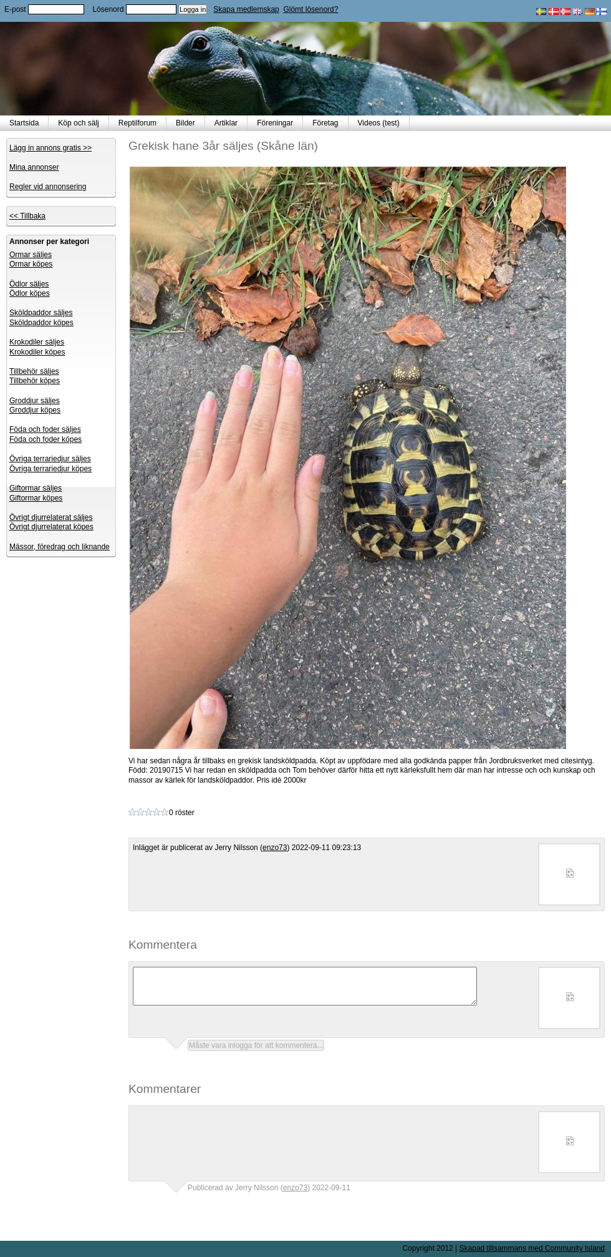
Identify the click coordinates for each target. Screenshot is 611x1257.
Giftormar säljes (35, 488)
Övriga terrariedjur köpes (50, 468)
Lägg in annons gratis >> (50, 148)
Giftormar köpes (35, 498)
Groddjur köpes (34, 410)
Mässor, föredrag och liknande (59, 546)
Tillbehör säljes (34, 371)
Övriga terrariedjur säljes (50, 458)
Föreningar (275, 123)
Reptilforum (137, 123)
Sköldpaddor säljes (40, 312)
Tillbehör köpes (34, 380)
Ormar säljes (30, 254)
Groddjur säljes (34, 400)
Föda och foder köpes (45, 439)
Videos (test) (379, 123)
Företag (325, 123)
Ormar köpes (30, 264)
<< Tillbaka (27, 216)
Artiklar (226, 123)
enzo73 (274, 847)
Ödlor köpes (29, 293)
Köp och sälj (78, 123)
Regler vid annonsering (47, 186)
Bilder (185, 123)
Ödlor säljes (29, 284)
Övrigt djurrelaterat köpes (51, 526)
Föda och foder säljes (45, 429)
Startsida (24, 123)
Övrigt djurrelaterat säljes (50, 517)
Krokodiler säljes (36, 342)
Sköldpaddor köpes (41, 322)
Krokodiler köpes (37, 352)
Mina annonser (34, 167)
